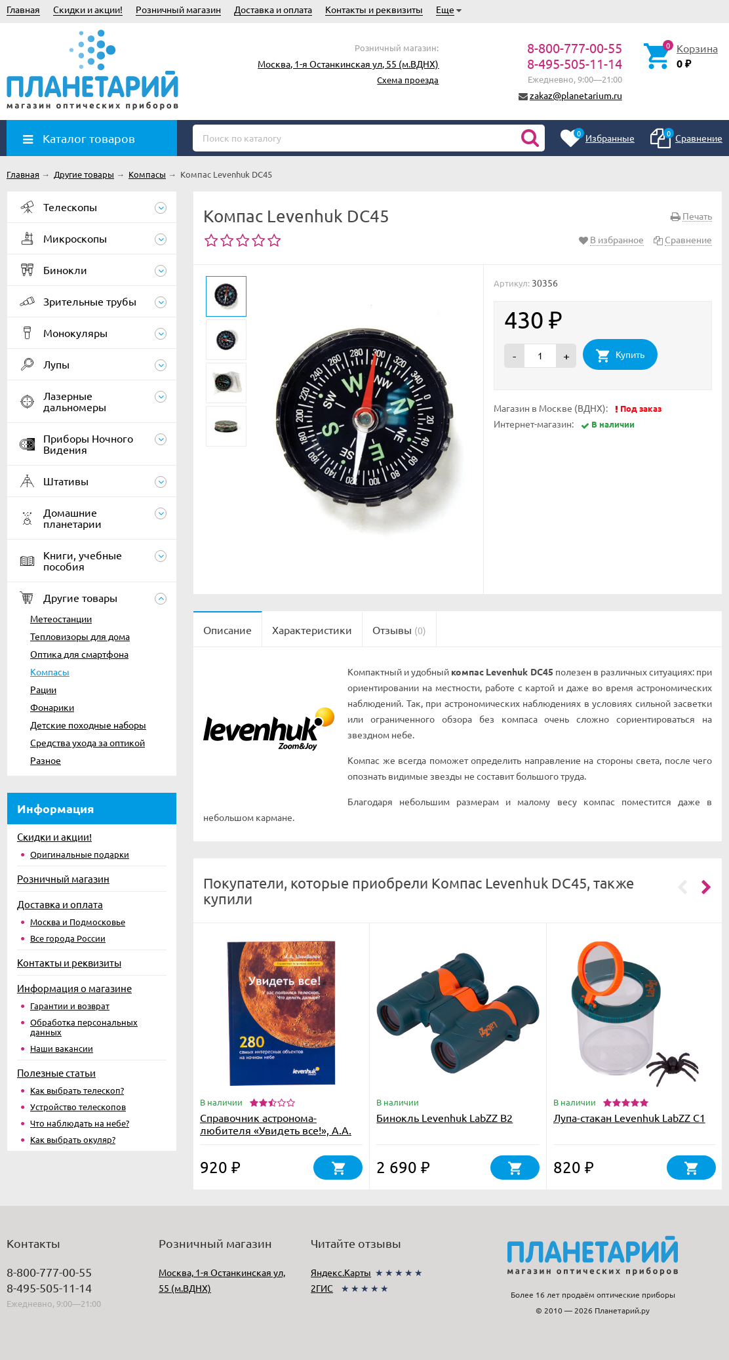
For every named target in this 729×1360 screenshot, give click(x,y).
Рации (43, 689)
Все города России (68, 938)
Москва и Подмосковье (77, 921)
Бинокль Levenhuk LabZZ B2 (444, 1117)
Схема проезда (408, 79)
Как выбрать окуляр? (72, 1139)
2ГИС (322, 1288)
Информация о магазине (74, 988)
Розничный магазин (178, 9)
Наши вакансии (61, 1048)
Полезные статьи (56, 1072)
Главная (23, 9)
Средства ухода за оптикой (87, 742)
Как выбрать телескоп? (77, 1090)
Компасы (49, 671)
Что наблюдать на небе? (79, 1123)
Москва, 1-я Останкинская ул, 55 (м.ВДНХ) (348, 64)
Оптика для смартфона (79, 654)
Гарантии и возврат (69, 1005)
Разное (45, 760)
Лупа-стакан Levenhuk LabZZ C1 (629, 1117)
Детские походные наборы (88, 724)
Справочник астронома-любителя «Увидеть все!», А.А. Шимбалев (275, 1130)
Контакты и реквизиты (374, 9)
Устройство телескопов (78, 1106)
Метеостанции (61, 618)
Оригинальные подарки (79, 854)
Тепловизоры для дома (80, 636)
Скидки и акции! (88, 9)
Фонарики (52, 707)
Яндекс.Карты (341, 1272)
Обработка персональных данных (84, 1026)
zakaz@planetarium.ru (576, 95)
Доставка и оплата (273, 9)
